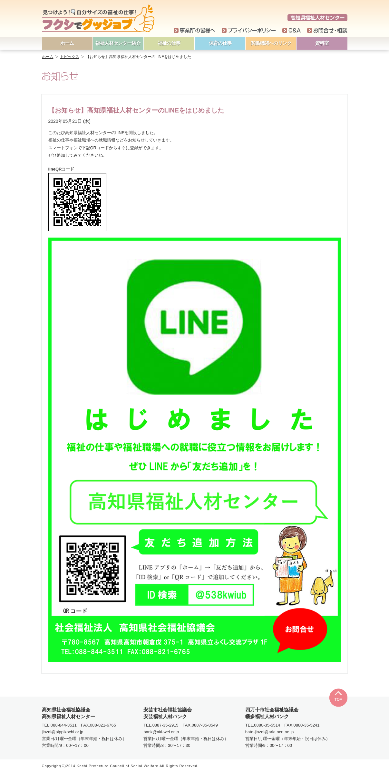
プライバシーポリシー (249, 30)
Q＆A (291, 30)
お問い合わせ (327, 30)
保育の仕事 (220, 43)
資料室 (322, 43)
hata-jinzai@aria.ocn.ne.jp (269, 731)
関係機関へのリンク (271, 43)
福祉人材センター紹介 (118, 43)
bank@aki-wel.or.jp (161, 731)
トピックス (69, 56)
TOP (338, 698)
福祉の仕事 (169, 43)
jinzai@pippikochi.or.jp (62, 731)
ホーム (67, 43)
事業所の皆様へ (194, 30)
